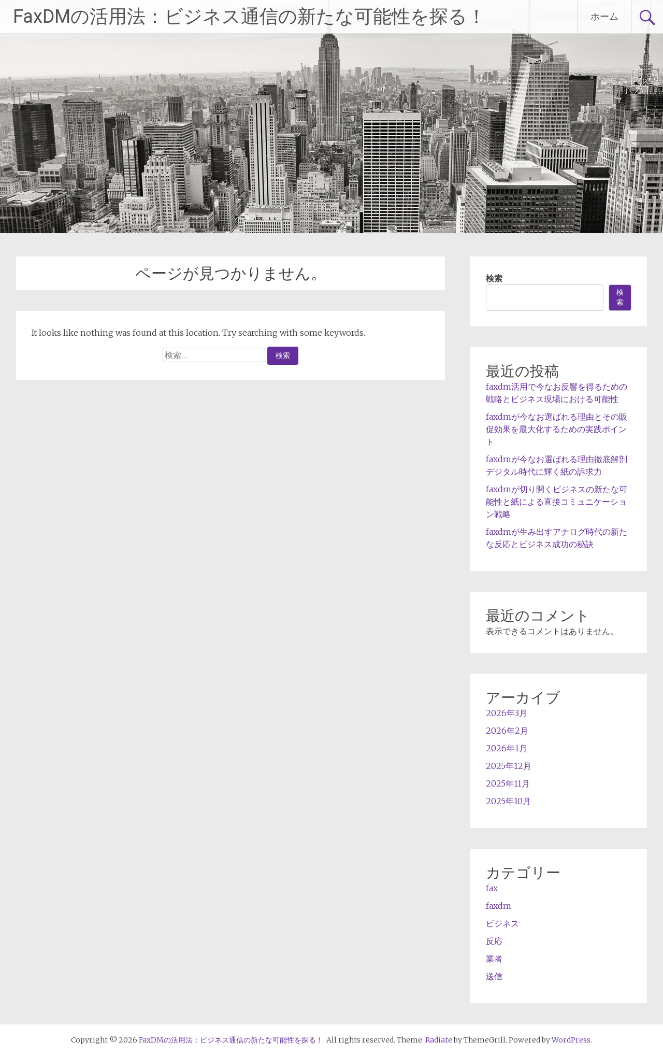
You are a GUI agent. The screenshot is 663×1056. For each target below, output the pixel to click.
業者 (494, 958)
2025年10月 (508, 801)
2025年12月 (508, 766)
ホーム (604, 16)
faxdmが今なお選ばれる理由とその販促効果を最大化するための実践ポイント (556, 429)
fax (492, 888)
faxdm (498, 906)
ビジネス (502, 923)
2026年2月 (507, 730)
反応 (494, 941)
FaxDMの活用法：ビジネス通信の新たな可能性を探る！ (249, 16)
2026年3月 (506, 713)
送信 (494, 976)
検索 (494, 278)
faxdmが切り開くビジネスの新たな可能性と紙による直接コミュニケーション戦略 (556, 501)
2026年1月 (506, 748)
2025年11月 (508, 783)
